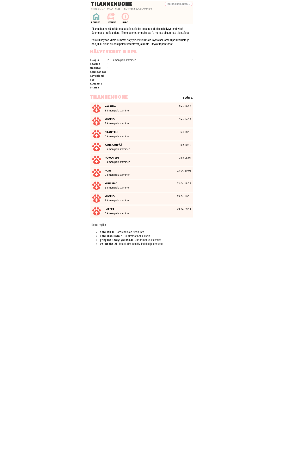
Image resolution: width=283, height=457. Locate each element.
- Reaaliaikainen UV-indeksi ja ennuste (131, 243)
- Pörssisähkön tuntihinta (122, 232)
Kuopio (94, 60)
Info (125, 18)
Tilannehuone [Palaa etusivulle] (111, 4)
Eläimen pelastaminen (123, 60)
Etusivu (96, 18)
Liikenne (111, 18)
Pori (92, 79)
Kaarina (95, 64)
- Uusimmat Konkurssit (125, 236)
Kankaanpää (98, 72)
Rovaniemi (97, 75)
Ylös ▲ (188, 97)
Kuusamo (96, 83)
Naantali (95, 68)
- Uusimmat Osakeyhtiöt (130, 240)
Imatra (94, 87)
